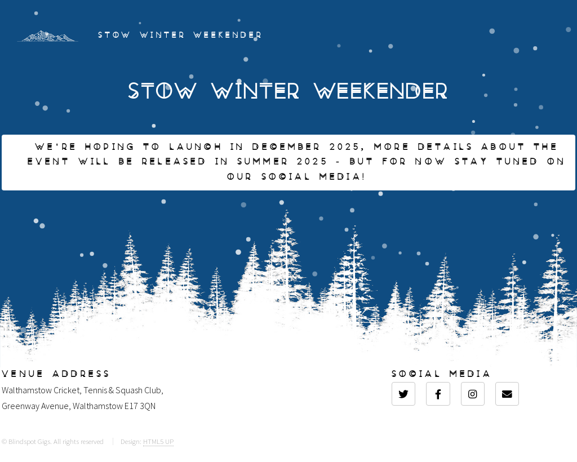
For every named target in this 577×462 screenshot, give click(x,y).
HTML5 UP (158, 441)
